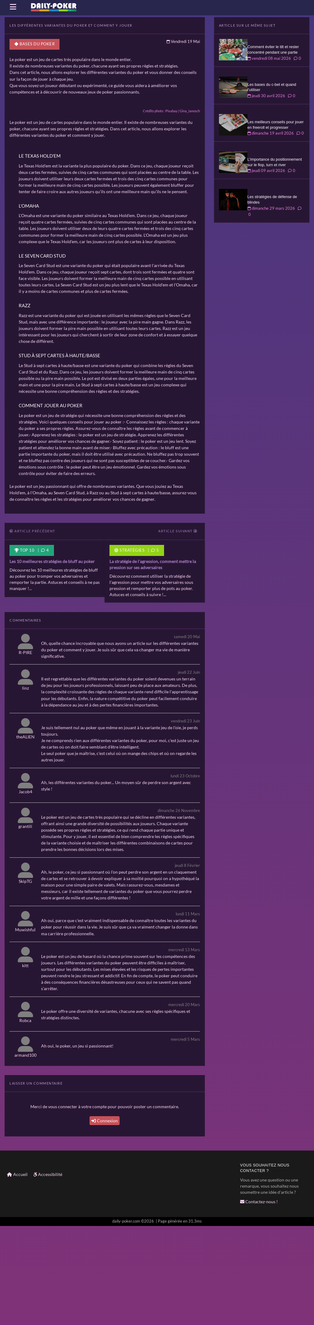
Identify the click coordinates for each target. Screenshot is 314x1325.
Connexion (104, 1220)
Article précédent (32, 631)
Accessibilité (47, 1273)
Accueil (17, 1273)
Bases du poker (34, 44)
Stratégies (129, 650)
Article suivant (177, 631)
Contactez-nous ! (259, 1300)
